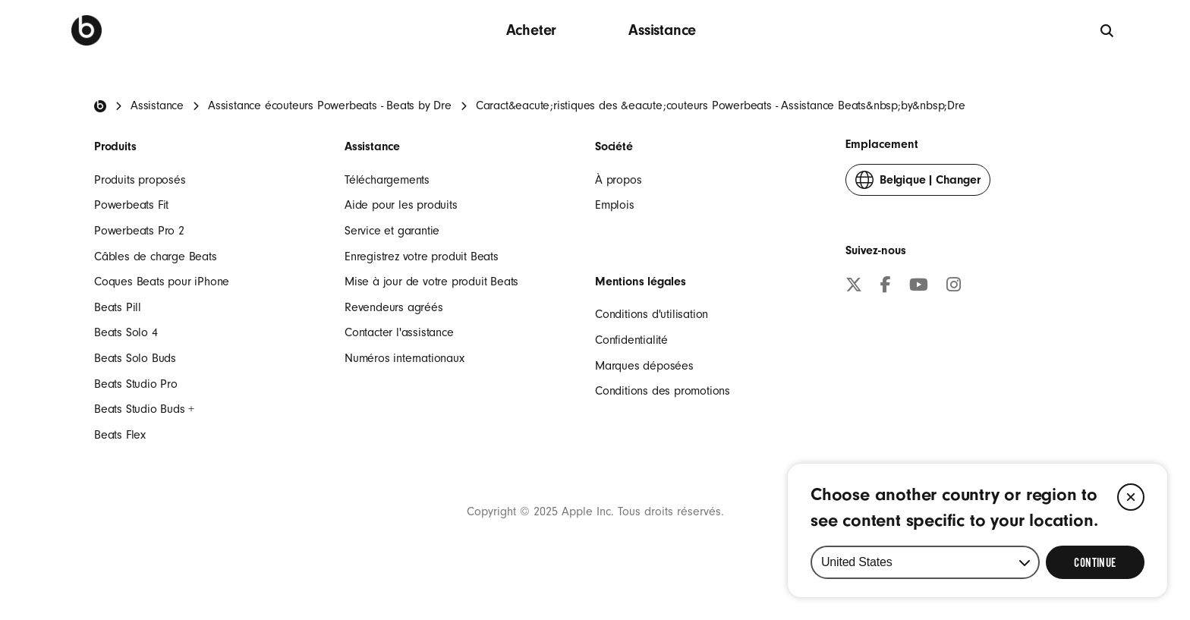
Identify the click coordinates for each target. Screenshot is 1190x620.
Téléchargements (387, 180)
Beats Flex (120, 435)
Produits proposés (140, 180)
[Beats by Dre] (86, 30)
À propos (618, 180)
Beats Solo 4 (126, 332)
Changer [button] (918, 183)
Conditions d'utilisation (651, 314)
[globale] (1107, 30)
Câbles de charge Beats (155, 256)
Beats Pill (117, 307)
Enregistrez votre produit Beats (422, 256)
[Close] (1130, 497)
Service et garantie (392, 231)
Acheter (531, 30)
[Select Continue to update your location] (1095, 562)
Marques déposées (644, 366)
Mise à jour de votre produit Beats (431, 281)
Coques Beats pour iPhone (161, 281)
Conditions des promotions (662, 391)
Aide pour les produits (401, 205)
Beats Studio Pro (136, 384)
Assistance (662, 30)
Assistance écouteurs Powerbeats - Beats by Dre (330, 105)
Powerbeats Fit (131, 205)
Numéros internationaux (404, 358)
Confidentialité (631, 340)
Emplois (614, 205)
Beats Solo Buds (135, 358)
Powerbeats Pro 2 (139, 231)
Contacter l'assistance (399, 332)
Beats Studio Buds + (144, 409)
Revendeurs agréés (394, 307)
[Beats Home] (100, 106)
